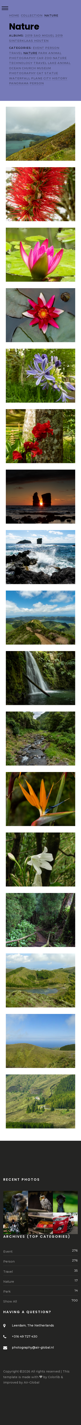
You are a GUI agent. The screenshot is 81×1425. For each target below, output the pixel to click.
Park (40, 1291)
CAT (40, 73)
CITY (47, 78)
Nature (40, 1281)
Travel (40, 1271)
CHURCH (29, 68)
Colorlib (54, 1377)
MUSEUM (44, 68)
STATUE (51, 73)
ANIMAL (55, 53)
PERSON (52, 47)
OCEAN (15, 68)
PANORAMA (19, 83)
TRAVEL (15, 53)
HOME (14, 15)
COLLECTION (32, 15)
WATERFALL (19, 78)
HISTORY (59, 78)
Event (40, 1251)
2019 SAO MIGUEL (39, 35)
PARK (43, 53)
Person (40, 1261)
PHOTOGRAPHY (22, 58)
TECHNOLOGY (21, 63)
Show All (40, 1301)
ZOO (48, 58)
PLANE (37, 78)
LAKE (52, 63)
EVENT (38, 47)
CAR (40, 58)
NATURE (60, 58)
